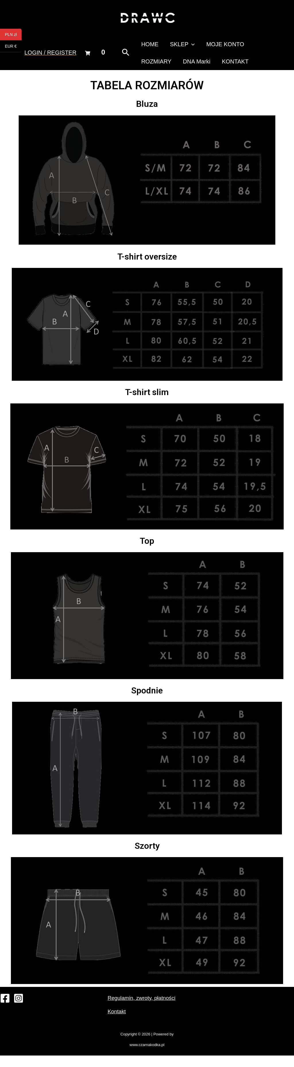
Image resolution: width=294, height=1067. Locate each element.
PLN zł (13, 34)
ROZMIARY (246, 47)
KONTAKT (180, 70)
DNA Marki (148, 70)
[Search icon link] (121, 58)
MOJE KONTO (207, 47)
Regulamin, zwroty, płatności (144, 1009)
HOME (142, 47)
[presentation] (179, 47)
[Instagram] (18, 1010)
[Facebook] (5, 1010)
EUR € (13, 46)
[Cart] (87, 58)
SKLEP (169, 47)
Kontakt (117, 1023)
